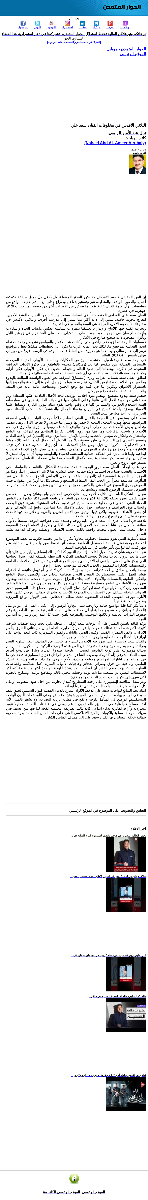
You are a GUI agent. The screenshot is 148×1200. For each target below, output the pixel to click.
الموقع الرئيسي (133, 54)
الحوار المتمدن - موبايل (126, 49)
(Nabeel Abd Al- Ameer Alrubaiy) (115, 143)
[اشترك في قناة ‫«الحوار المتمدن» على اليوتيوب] (74, 42)
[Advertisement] (76, 84)
